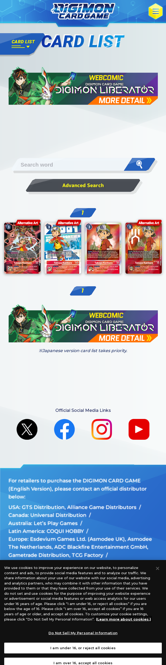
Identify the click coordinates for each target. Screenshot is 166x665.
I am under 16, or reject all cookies (83, 652)
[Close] (157, 573)
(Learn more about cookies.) (123, 623)
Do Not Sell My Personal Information (83, 637)
